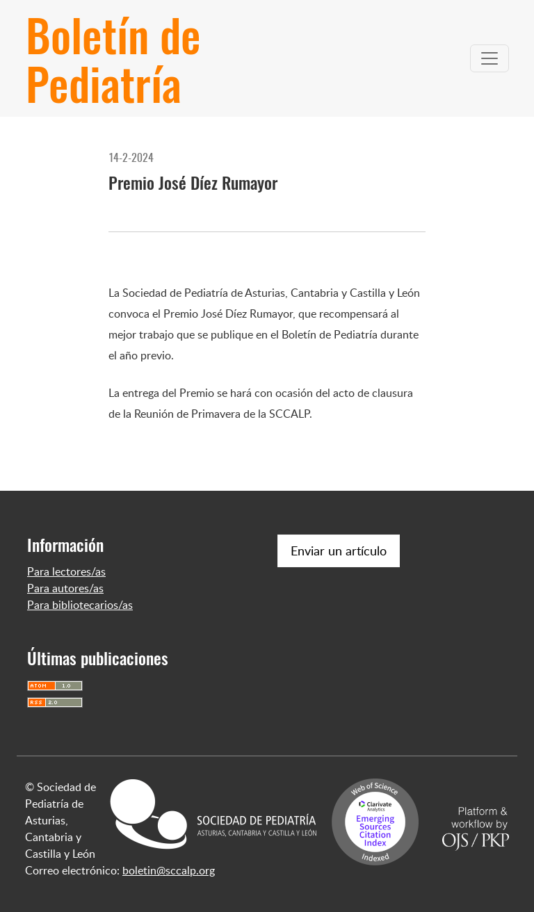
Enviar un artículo (339, 550)
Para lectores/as (66, 571)
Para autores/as (65, 588)
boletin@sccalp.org (168, 870)
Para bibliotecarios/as (80, 604)
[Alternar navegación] (489, 58)
